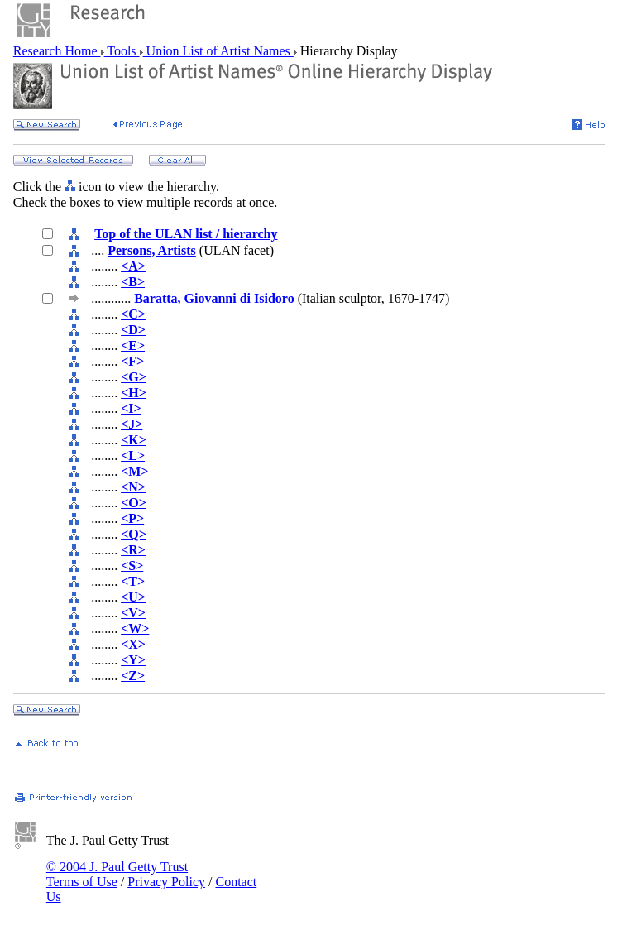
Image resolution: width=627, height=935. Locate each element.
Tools (122, 51)
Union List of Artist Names (218, 51)
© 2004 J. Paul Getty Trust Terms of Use (117, 874)
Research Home (57, 51)
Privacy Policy (166, 882)
